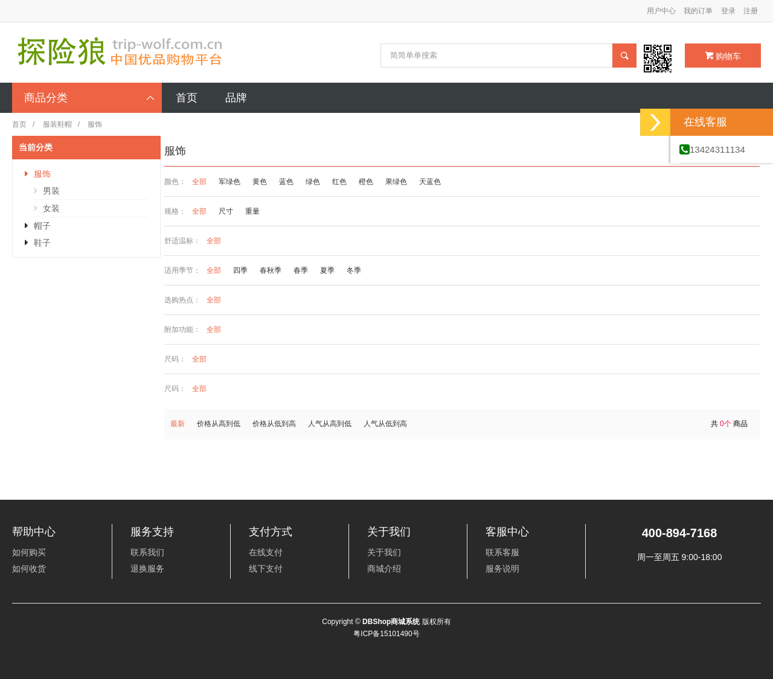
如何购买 (29, 552)
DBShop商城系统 (391, 621)
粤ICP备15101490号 (386, 634)
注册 (750, 11)
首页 (19, 124)
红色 (339, 181)
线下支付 (266, 568)
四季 (240, 270)
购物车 (723, 56)
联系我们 (147, 552)
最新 (177, 423)
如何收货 (29, 568)
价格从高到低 (218, 423)
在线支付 (266, 552)
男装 (51, 191)
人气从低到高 (385, 423)
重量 (252, 211)
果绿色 (396, 181)
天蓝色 (430, 181)
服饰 (42, 174)
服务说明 (502, 568)
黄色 (259, 181)
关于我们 (384, 552)
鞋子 (42, 242)
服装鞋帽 (57, 124)
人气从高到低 (329, 423)
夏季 (327, 270)
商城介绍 (384, 568)
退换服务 (147, 568)
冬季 (354, 270)
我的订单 (698, 11)
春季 (300, 270)
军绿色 (229, 181)
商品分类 (90, 98)
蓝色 (286, 181)
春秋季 (270, 270)
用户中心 (661, 11)
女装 (51, 208)
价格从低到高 (274, 423)
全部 (199, 181)
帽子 (42, 226)
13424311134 (712, 149)
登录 (728, 11)
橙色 (366, 181)
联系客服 (502, 552)
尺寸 (226, 211)
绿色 (313, 181)
